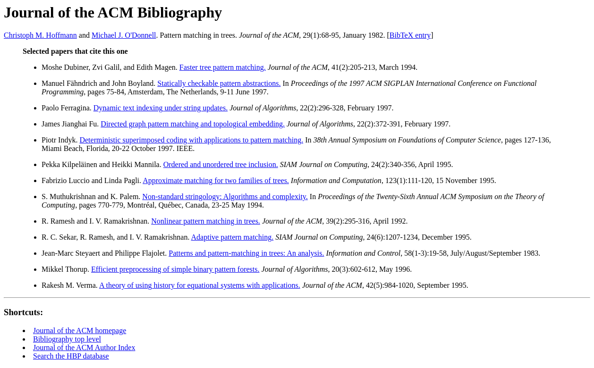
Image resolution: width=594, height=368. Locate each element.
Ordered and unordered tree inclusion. (220, 164)
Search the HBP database (71, 356)
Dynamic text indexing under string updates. (160, 108)
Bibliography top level (67, 339)
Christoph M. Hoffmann (40, 35)
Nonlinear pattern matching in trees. (205, 221)
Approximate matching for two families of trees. (216, 180)
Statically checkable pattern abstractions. (218, 83)
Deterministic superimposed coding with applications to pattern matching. (191, 140)
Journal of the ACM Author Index (84, 347)
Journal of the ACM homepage (79, 330)
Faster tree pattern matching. (222, 67)
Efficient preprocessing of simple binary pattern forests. (175, 269)
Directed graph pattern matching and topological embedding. (193, 124)
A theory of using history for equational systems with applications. (199, 285)
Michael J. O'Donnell (124, 35)
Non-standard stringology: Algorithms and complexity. (224, 196)
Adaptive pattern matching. (232, 237)
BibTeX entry (410, 35)
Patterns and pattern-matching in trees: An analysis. (246, 253)
